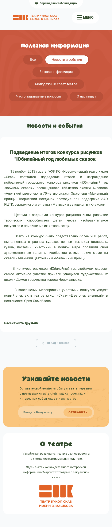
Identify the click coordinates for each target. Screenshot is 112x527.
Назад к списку (58, 343)
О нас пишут (86, 96)
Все (33, 60)
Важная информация (56, 72)
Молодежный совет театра (56, 84)
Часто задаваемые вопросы (38, 96)
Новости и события (67, 60)
